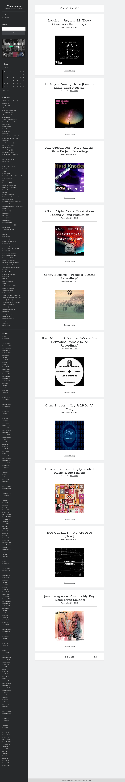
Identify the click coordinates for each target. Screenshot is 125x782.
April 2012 (5, 730)
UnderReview (6, 316)
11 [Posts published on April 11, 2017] (7, 80)
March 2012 (5, 732)
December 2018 (6, 542)
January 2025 (5, 371)
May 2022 (5, 446)
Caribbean (5, 140)
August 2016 (5, 608)
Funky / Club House (7, 194)
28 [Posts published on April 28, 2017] (17, 86)
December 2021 (6, 458)
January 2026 (5, 343)
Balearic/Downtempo (8, 122)
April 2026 (5, 336)
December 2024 (6, 374)
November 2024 (6, 376)
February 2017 (6, 594)
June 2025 (5, 359)
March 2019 (5, 535)
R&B (3, 279)
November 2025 (6, 348)
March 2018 (5, 563)
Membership (5, 17)
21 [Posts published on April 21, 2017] (17, 83)
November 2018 (6, 545)
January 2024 (5, 399)
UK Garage (5, 307)
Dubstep (4, 168)
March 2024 (5, 395)
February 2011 (6, 763)
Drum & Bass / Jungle (7, 166)
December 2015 (6, 627)
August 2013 (5, 692)
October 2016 (6, 603)
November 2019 (6, 516)
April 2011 (5, 758)
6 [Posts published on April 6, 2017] (13, 77)
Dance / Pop (5, 147)
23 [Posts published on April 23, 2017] (23, 83)
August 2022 (5, 439)
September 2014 (6, 662)
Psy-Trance (5, 276)
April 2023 (5, 420)
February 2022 (6, 453)
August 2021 (5, 467)
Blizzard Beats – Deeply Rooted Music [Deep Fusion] (69, 471)
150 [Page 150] (72, 657)
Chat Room (5, 15)
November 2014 (6, 657)
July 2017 (4, 582)
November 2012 (6, 713)
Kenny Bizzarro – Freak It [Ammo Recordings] (69, 277)
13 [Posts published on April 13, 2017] (13, 80)
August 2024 (5, 383)
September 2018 (6, 549)
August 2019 (5, 524)
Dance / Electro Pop (7, 145)
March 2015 (5, 648)
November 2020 (6, 488)
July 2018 (4, 554)
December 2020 (6, 486)
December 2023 (6, 402)
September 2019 (6, 521)
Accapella (4, 105)
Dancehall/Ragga (6, 150)
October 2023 (6, 406)
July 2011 (4, 751)
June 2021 (5, 472)
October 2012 (6, 716)
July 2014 (4, 666)
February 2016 (6, 622)
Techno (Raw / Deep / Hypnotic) (10, 297)
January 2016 (5, 624)
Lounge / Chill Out (7, 241)
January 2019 (5, 540)
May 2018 (5, 559)
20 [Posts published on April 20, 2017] (13, 83)
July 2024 (4, 385)
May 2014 (5, 671)
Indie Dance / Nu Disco (8, 225)
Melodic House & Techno (9, 248)
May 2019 (5, 531)
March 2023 (5, 423)
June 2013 (5, 697)
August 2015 (5, 636)
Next (95, 657)
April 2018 (5, 561)
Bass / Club (5, 124)
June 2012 (5, 725)
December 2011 (6, 739)
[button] (13, 45)
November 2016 (6, 601)
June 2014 (5, 669)
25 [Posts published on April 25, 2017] (7, 86)
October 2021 (6, 463)
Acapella (4, 103)
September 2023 (6, 409)
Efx (3, 171)
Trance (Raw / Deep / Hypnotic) (10, 302)
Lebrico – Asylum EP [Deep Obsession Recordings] (69, 22)
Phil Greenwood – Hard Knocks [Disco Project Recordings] (69, 149)
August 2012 (5, 720)
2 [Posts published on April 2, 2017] (23, 74)
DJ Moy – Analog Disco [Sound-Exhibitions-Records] (69, 86)
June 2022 (5, 444)
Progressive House (7, 274)
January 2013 (5, 709)
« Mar (3, 90)
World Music (5, 325)
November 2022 (6, 432)
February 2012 (6, 734)
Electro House (6, 178)
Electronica (5, 182)
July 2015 (4, 638)
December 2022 (6, 430)
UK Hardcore (5, 311)
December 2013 (6, 683)
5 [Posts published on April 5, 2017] (10, 77)
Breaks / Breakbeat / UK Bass (9, 136)
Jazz (3, 232)
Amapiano (5, 117)
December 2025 (6, 345)
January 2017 (5, 596)
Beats (3, 129)
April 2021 (5, 477)
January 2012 (5, 737)
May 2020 (5, 502)
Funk (3, 192)
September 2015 (6, 634)
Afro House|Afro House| (8, 115)
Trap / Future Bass (7, 304)
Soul (3, 283)
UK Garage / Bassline (7, 309)
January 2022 (5, 456)
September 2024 (6, 381)
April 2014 (5, 673)
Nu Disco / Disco (6, 260)
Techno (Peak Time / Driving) (9, 295)
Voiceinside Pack (6, 318)
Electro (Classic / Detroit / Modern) (11, 175)
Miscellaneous (6, 257)
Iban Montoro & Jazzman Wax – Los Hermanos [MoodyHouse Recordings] (69, 342)
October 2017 (6, 575)
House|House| (6, 220)
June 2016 (5, 613)
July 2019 (4, 526)
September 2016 (6, 606)
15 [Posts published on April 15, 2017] (20, 80)
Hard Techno (5, 211)
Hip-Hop (4, 215)
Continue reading (69, 71)
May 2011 (5, 756)
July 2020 (4, 498)
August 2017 (5, 580)
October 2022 (6, 434)
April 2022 (5, 449)
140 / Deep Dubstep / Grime (9, 100)
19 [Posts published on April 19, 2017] (10, 83)
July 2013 (4, 695)
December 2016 (6, 599)
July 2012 (4, 723)
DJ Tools (4, 157)
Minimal (4, 250)
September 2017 (6, 577)
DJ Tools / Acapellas (7, 159)
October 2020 (6, 491)
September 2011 (6, 746)
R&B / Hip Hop (6, 281)
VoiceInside (14, 6)
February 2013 (6, 706)
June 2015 (5, 641)
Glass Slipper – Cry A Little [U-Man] (69, 407)
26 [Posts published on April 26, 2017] (10, 86)
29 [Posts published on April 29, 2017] (20, 86)
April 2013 (5, 702)
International (5, 227)
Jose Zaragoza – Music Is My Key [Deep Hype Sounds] (69, 598)
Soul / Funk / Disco (7, 286)
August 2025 (5, 355)
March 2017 (5, 591)
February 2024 (6, 397)
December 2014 (6, 655)
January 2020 (5, 512)
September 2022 (6, 437)
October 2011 (6, 744)
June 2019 (5, 528)
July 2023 (4, 413)
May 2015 (5, 643)
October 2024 (6, 378)
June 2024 (5, 388)
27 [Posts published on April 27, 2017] (13, 86)
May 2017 (5, 587)
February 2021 (6, 481)
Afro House (5, 112)
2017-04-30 (74, 27)
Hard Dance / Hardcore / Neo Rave (11, 206)
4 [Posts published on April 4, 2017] (7, 77)
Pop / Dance (5, 272)
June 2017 (5, 584)
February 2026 (6, 341)
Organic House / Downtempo (10, 267)
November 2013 (6, 685)
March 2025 (5, 367)
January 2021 (5, 484)
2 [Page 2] (67, 657)
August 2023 (5, 411)
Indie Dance (5, 222)
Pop (3, 269)
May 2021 (5, 474)
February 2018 (6, 566)
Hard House (5, 208)
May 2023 (5, 418)
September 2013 (6, 690)
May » (7, 90)
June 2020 (5, 500)
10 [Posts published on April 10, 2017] (4, 80)
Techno (4, 293)
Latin (3, 234)
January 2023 (5, 427)
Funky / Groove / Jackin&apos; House (12, 197)
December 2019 (6, 514)
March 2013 (5, 704)
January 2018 (5, 568)
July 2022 (4, 442)
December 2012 (6, 711)
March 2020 (5, 507)
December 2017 (6, 570)
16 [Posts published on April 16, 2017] (23, 80)
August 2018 (5, 552)
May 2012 (5, 727)
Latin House (5, 236)
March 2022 (5, 451)
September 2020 (6, 493)
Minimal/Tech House (7, 255)
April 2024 (5, 392)
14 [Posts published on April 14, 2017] (17, 80)
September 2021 (6, 465)
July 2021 (4, 470)
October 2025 (6, 350)
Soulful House (6, 288)
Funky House (5, 199)
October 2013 (6, 688)
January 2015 (5, 652)
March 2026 (5, 338)
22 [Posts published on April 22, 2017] (20, 83)
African (4, 107)
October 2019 (6, 519)
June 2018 (5, 556)
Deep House (5, 152)
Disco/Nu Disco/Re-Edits (8, 154)
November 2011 (6, 741)
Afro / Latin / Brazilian (7, 110)
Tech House (5, 290)
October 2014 (6, 659)
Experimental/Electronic (8, 187)
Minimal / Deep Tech (7, 253)
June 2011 (5, 753)
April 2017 (5, 589)
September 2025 (6, 352)
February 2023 (6, 425)
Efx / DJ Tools (5, 173)
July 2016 (4, 610)
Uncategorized (6, 314)
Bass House (5, 126)
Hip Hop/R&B (5, 213)
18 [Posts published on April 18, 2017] (7, 83)
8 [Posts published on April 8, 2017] (20, 77)
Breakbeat (5, 133)
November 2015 (6, 629)
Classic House (6, 143)
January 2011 (5, 765)
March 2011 (5, 760)
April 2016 (5, 617)
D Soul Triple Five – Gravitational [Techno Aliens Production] (69, 213)
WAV (3, 321)
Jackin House (5, 229)
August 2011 (5, 748)
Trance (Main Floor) (7, 300)
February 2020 (6, 509)
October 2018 (6, 547)
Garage (4, 204)
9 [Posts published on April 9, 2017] (23, 77)
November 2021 (6, 460)
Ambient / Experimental (8, 119)
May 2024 (5, 390)
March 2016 (5, 620)
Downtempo (5, 161)
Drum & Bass (5, 164)
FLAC (3, 189)
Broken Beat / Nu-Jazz (8, 138)
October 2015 (6, 631)
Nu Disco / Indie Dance (8, 262)
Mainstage (5, 243)
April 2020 (5, 505)
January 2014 (5, 681)
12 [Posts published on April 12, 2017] (10, 80)
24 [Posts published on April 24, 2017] (4, 86)
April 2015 (5, 645)
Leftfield (4, 239)
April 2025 (5, 364)
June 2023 (5, 416)
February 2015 (6, 650)
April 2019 (5, 533)
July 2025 (4, 357)
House (4, 218)
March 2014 (5, 676)
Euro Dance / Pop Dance (8, 185)
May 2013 (5, 699)
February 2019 (6, 538)
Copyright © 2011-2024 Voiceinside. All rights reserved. (76, 780)
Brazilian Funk (6, 131)
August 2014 (5, 664)
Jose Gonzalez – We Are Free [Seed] (69, 534)
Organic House (6, 264)
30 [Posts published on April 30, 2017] (23, 86)
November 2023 (6, 404)
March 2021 (5, 479)
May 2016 (5, 615)
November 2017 (6, 573)
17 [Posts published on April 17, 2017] (4, 83)
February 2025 (6, 369)
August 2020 (5, 495)
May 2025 (5, 362)
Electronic (5, 180)
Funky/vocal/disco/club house (10, 201)
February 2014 (6, 678)
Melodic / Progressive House (10, 246)
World (4, 323)
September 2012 (6, 718)
